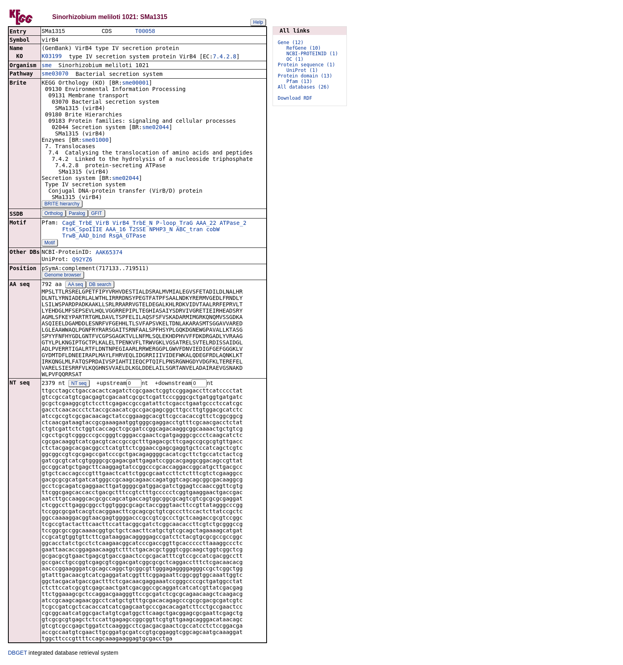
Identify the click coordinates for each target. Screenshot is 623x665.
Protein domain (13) (305, 76)
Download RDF (295, 98)
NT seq (78, 384)
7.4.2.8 (224, 57)
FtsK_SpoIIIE (82, 230)
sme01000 (95, 140)
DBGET (17, 654)
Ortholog (53, 214)
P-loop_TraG (174, 223)
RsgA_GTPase (127, 236)
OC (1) (295, 59)
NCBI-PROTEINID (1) (312, 53)
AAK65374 (109, 253)
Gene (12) (291, 42)
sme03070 (55, 74)
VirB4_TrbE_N (132, 223)
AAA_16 (116, 230)
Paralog (77, 214)
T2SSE (137, 230)
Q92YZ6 (82, 260)
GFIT (96, 214)
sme (47, 66)
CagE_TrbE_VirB (85, 223)
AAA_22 (206, 223)
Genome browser (62, 275)
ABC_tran (189, 230)
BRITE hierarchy (61, 204)
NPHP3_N (161, 230)
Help (258, 22)
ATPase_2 (233, 223)
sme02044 (155, 128)
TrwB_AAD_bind (84, 236)
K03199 (52, 57)
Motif (49, 243)
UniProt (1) (302, 70)
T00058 (145, 31)
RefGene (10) (303, 48)
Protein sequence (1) (306, 65)
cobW (213, 230)
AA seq (75, 285)
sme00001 (135, 83)
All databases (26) (303, 87)
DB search (100, 285)
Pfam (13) (299, 81)
